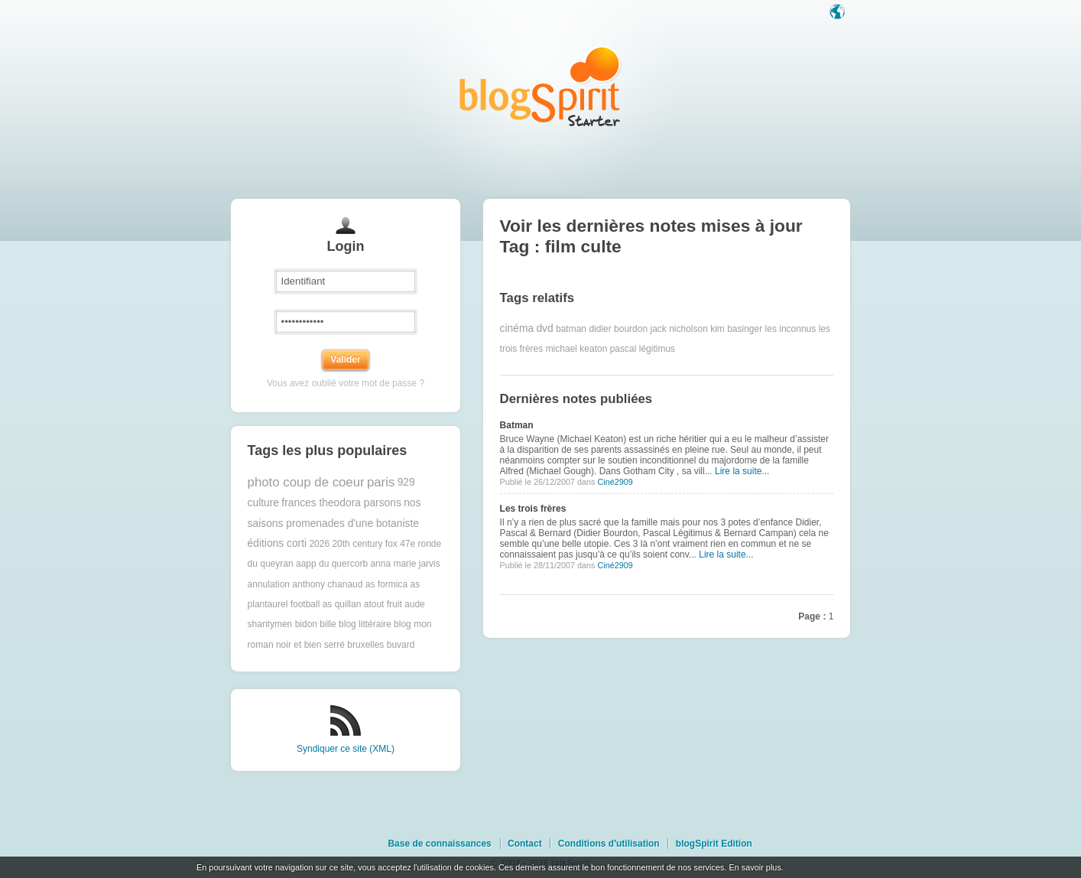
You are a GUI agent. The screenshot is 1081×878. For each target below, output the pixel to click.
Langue (838, 13)
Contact (525, 843)
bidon (306, 624)
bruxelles (365, 644)
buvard (401, 644)
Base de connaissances (439, 843)
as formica (386, 584)
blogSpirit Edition (714, 843)
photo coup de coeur (306, 482)
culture (263, 503)
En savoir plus (755, 867)
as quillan (342, 604)
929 (406, 482)
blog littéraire (365, 624)
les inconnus (790, 329)
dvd (544, 328)
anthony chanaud (327, 584)
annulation (269, 584)
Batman (517, 425)
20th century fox (364, 543)
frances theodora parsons (341, 503)
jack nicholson (678, 329)
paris (380, 482)
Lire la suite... (742, 471)
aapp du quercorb (332, 563)
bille (328, 624)
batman (571, 329)
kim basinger (736, 329)
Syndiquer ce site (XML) (345, 748)
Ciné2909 (614, 481)
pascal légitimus (642, 348)
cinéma (517, 328)
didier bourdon (618, 329)
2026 (319, 543)
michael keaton (577, 348)
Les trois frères (533, 508)
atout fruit (383, 604)
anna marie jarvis (405, 563)
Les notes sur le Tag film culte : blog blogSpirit (540, 86)
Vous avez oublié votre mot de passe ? (345, 383)
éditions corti (277, 543)
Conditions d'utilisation (609, 843)
